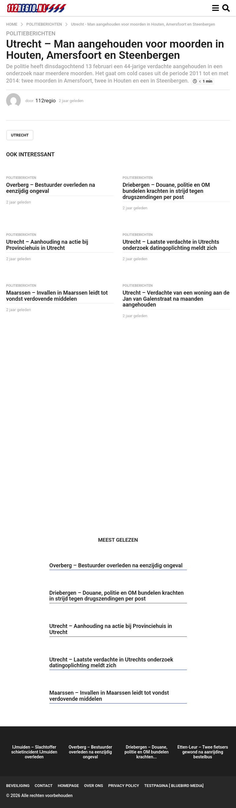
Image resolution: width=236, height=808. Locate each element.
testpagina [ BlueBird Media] (174, 785)
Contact (44, 785)
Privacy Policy (123, 785)
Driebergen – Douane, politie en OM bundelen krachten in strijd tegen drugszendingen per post (166, 191)
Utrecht (20, 135)
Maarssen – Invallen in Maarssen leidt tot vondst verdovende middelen (57, 295)
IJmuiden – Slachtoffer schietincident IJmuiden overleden (34, 752)
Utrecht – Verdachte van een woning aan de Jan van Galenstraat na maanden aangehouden (176, 298)
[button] (215, 8)
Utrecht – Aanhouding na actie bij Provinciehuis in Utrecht (47, 245)
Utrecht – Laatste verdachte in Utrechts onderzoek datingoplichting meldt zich (171, 245)
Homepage (68, 785)
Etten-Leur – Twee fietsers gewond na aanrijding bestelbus (202, 752)
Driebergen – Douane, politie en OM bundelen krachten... (147, 752)
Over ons (93, 785)
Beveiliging (18, 785)
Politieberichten (30, 33)
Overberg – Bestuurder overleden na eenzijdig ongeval (50, 188)
